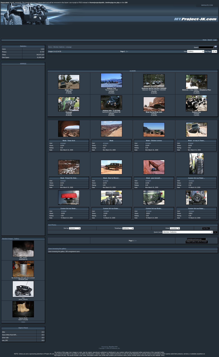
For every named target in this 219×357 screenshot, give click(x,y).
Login (214, 40)
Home (204, 40)
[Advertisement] (109, 31)
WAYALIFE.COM (207, 5)
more (23, 322)
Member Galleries (59, 47)
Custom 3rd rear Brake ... (196, 178)
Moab (111, 140)
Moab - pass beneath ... (154, 178)
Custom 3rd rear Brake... (154, 208)
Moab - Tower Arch (69, 140)
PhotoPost (112, 346)
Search (210, 40)
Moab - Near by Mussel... (111, 178)
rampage (69, 47)
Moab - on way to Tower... (196, 140)
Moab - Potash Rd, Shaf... (68, 178)
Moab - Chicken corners (154, 140)
